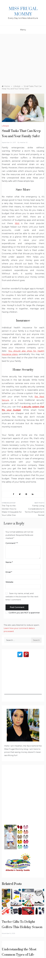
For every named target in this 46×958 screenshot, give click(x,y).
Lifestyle (5, 126)
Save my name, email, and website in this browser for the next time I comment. (22, 596)
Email (9, 572)
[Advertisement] (23, 58)
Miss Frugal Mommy (23, 11)
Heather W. (24, 142)
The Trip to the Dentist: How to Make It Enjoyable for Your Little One (12, 510)
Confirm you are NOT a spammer (23, 613)
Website (9, 582)
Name (9, 562)
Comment (11, 543)
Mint (17, 223)
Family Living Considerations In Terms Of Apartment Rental (34, 510)
